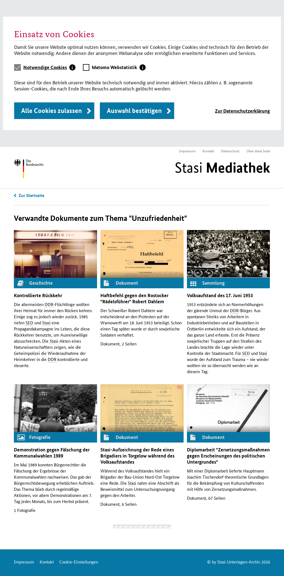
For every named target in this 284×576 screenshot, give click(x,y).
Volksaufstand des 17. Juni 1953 (220, 295)
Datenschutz (230, 150)
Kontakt (208, 150)
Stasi (222, 167)
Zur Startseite (31, 195)
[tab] (49, 67)
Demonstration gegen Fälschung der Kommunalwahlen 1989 (52, 452)
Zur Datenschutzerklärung (242, 111)
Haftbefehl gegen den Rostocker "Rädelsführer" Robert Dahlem (134, 298)
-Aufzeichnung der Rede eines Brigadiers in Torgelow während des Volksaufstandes (137, 455)
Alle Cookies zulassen (51, 111)
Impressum (187, 150)
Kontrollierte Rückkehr (38, 295)
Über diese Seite (258, 150)
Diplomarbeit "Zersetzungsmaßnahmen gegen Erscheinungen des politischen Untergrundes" (228, 455)
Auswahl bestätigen (134, 111)
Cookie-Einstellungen (78, 562)
